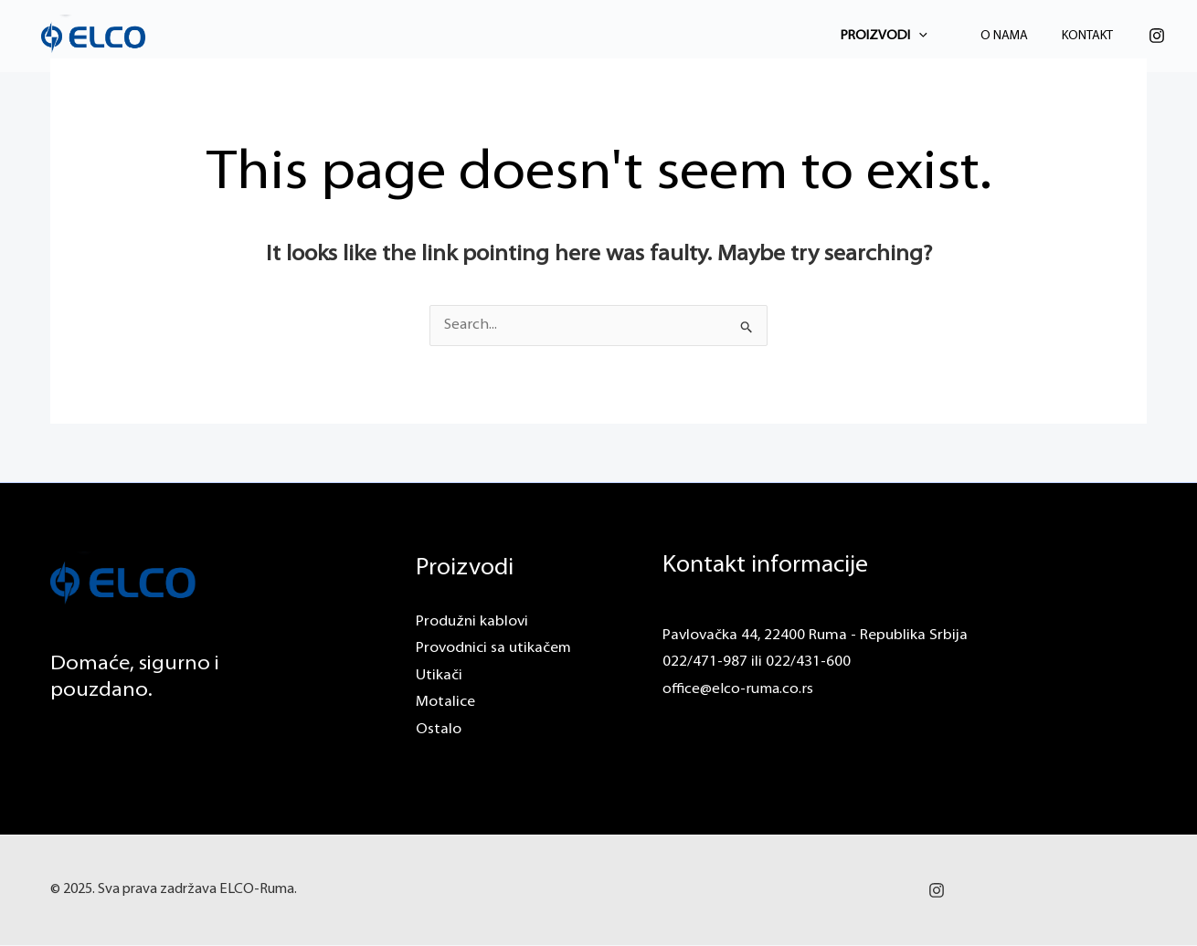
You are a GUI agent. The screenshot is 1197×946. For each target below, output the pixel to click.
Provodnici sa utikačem (494, 649)
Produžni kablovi (472, 622)
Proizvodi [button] (909, 36)
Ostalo (438, 730)
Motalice (445, 703)
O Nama (1019, 36)
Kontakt (1092, 36)
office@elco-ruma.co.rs (738, 689)
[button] (944, 36)
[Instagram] (1157, 35)
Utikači (439, 675)
